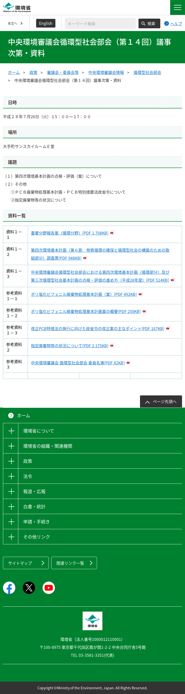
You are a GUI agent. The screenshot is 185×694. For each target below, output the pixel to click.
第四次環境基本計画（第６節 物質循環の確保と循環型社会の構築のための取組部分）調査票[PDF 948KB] (100, 254)
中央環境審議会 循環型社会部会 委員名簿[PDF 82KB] (78, 363)
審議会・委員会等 (63, 72)
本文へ (12, 23)
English (45, 23)
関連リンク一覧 (70, 563)
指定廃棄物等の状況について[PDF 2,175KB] (69, 345)
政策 (33, 72)
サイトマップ (20, 563)
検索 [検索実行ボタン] (151, 23)
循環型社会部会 (147, 72)
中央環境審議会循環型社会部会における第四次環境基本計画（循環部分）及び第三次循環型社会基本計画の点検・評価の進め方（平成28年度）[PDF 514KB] (100, 276)
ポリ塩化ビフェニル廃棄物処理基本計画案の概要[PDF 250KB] (86, 311)
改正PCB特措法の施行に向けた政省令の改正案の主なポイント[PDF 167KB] (97, 328)
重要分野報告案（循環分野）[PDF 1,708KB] (69, 233)
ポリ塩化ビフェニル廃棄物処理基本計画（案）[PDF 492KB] (84, 294)
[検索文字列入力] (100, 23)
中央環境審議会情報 (106, 72)
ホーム (14, 72)
